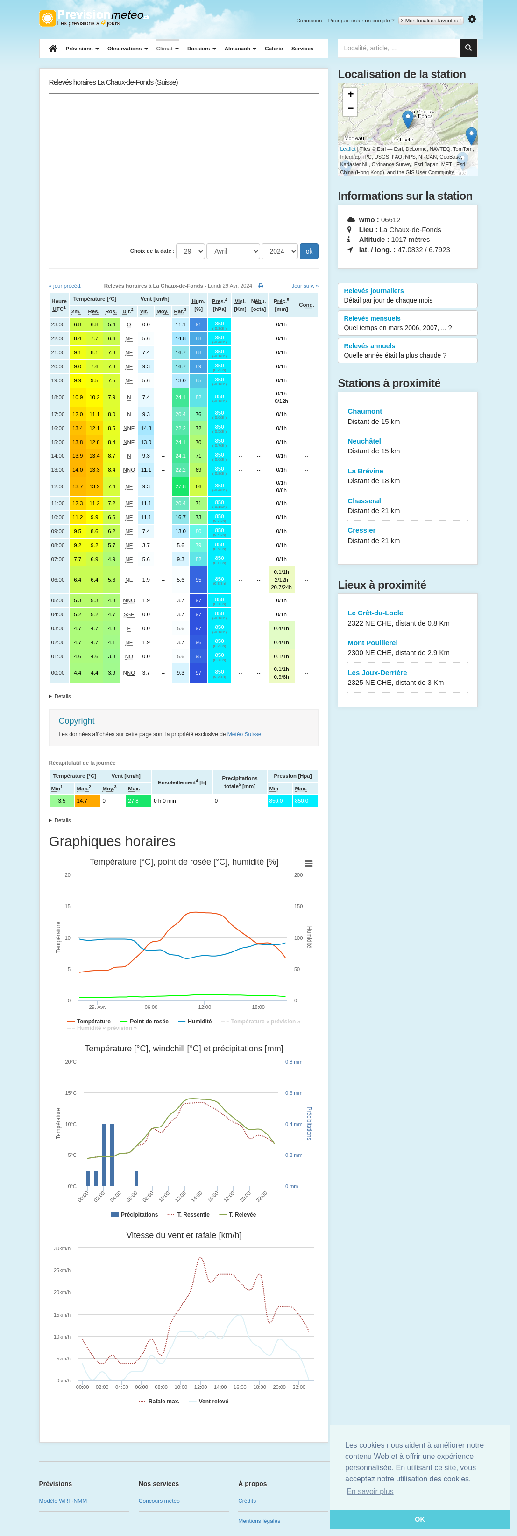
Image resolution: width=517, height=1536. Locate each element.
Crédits (247, 1501)
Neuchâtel (407, 446)
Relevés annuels (408, 351)
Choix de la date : (152, 251)
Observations (127, 48)
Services (302, 48)
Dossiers (201, 48)
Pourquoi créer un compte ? (361, 20)
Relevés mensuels (408, 323)
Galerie (274, 48)
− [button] (350, 109)
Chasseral (407, 506)
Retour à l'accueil (94, 18)
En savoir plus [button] (370, 1491)
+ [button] (350, 95)
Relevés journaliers (408, 296)
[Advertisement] (184, 168)
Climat (167, 48)
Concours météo (159, 1501)
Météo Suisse (244, 734)
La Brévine (407, 476)
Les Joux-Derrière (407, 678)
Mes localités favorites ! (431, 20)
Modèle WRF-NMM (63, 1501)
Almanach (240, 48)
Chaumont (407, 416)
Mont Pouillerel (407, 648)
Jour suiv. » (305, 286)
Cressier (407, 535)
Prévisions (82, 48)
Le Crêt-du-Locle (407, 618)
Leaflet (347, 149)
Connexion (309, 20)
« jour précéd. (65, 286)
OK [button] (420, 1519)
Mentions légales (259, 1521)
